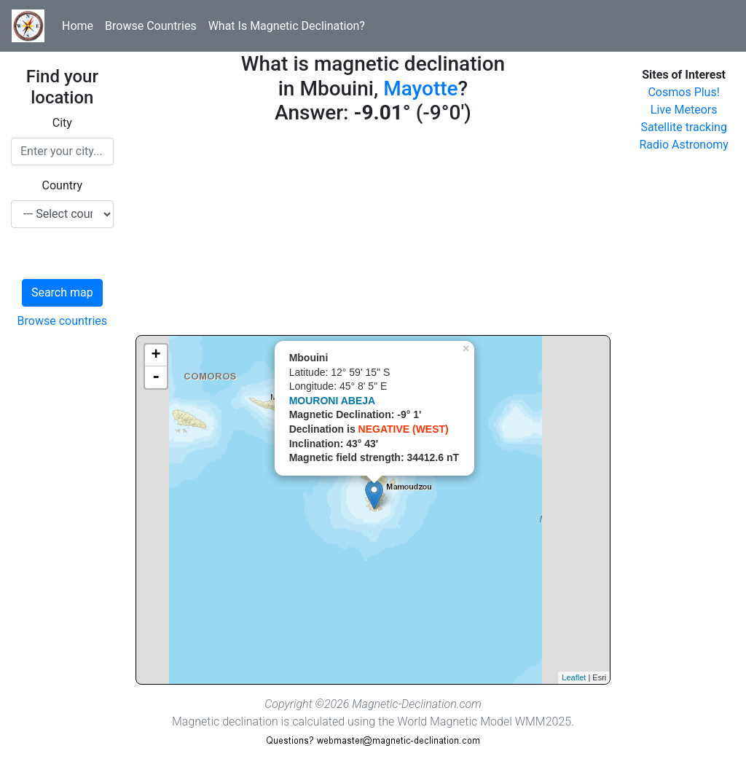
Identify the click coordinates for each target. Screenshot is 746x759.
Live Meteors (684, 110)
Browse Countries (151, 26)
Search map (62, 292)
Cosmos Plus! (683, 92)
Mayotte (420, 88)
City (62, 123)
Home (77, 26)
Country (62, 185)
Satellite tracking (683, 127)
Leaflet (574, 677)
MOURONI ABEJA (332, 400)
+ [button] (156, 355)
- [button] (156, 377)
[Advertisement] (373, 233)
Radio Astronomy (683, 145)
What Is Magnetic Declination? (286, 26)
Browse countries (62, 321)
